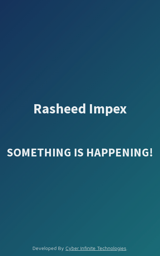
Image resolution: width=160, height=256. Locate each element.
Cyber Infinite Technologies (95, 248)
